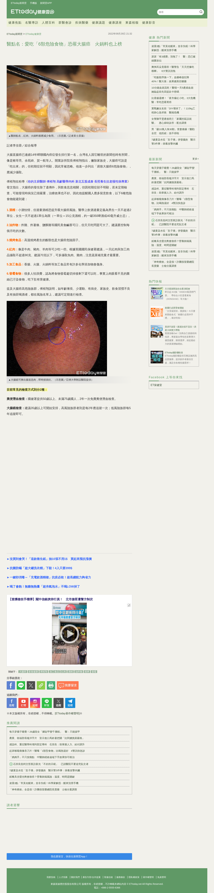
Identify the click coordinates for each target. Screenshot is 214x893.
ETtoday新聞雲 (19, 3)
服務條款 (120, 877)
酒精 (70, 671)
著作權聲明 (148, 877)
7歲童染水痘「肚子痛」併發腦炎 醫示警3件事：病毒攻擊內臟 (44, 770)
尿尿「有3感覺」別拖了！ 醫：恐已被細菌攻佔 (173, 58)
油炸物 (78, 671)
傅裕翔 (43, 671)
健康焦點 (15, 22)
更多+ (195, 158)
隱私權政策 (134, 877)
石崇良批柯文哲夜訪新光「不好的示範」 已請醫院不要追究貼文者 (48, 764)
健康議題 (98, 22)
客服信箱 (108, 877)
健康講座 (115, 22)
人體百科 (48, 22)
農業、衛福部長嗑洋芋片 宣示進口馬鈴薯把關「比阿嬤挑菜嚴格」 (47, 738)
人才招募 (63, 877)
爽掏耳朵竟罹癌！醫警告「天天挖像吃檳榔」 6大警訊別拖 (172, 68)
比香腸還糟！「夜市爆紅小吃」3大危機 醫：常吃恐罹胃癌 (173, 100)
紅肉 (63, 671)
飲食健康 (33, 671)
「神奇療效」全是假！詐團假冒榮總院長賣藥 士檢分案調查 (43, 789)
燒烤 (87, 671)
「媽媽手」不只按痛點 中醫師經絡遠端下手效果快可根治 (42, 757)
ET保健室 (156, 385)
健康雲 (32, 12)
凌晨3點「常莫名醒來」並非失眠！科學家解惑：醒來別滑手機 (43, 783)
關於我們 (75, 877)
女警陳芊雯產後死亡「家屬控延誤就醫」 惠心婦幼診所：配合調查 (171, 120)
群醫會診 (65, 22)
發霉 (94, 671)
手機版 (33, 3)
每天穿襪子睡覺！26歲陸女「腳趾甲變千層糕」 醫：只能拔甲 (44, 731)
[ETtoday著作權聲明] (67, 713)
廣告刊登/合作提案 (92, 877)
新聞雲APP (46, 3)
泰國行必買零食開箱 (174, 308)
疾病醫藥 (82, 22)
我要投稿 (51, 877)
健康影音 (148, 22)
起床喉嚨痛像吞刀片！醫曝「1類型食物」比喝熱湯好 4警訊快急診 (47, 750)
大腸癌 (22, 671)
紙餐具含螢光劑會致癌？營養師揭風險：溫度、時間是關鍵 (42, 776)
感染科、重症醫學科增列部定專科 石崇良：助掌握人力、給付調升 (47, 744)
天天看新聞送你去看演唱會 (177, 289)
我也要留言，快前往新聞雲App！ (69, 856)
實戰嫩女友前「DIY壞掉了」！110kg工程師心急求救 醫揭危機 (173, 110)
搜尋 (201, 12)
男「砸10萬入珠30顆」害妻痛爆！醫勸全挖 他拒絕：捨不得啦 (173, 131)
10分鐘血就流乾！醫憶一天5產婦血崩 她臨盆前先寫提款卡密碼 (173, 89)
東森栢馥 (132, 22)
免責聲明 (161, 877)
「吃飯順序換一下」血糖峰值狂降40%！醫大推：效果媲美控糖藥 (170, 79)
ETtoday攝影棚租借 (174, 352)
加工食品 (54, 671)
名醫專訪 (31, 22)
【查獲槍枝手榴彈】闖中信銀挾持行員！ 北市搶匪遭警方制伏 (51, 599)
